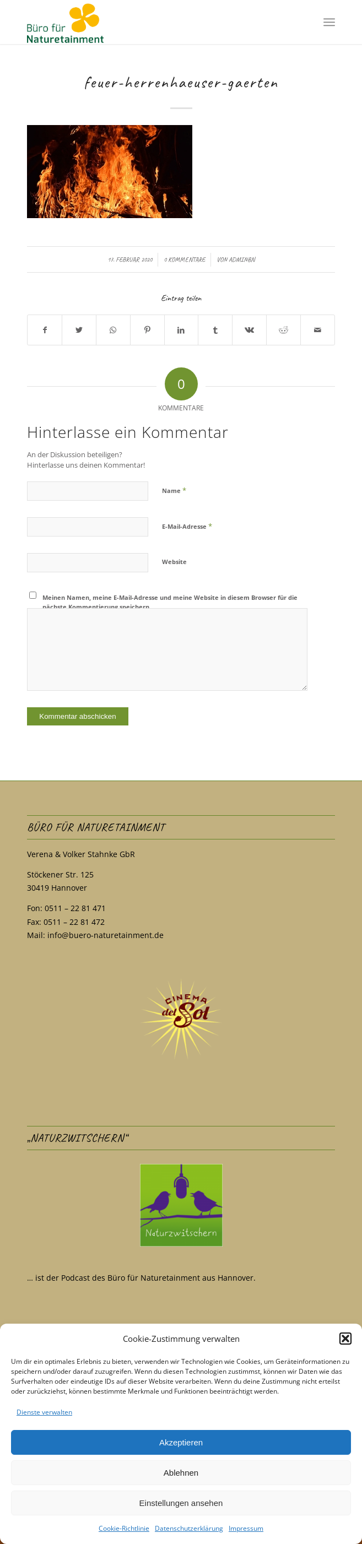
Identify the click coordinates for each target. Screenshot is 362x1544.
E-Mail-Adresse (187, 526)
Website (174, 561)
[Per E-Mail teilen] (317, 330)
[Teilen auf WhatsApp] (113, 330)
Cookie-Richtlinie (124, 1528)
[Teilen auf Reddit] (283, 330)
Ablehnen (181, 1472)
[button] (345, 1338)
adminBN (242, 259)
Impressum (246, 1528)
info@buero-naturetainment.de (105, 935)
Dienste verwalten (44, 1412)
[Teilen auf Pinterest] (147, 330)
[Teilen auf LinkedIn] (181, 330)
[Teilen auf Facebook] (45, 330)
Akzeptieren (181, 1442)
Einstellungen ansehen (181, 1503)
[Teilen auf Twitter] (79, 330)
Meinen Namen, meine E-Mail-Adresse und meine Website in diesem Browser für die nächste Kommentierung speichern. (170, 602)
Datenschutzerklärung (189, 1528)
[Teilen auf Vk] (249, 330)
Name (174, 490)
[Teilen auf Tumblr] (215, 330)
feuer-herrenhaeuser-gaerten (181, 82)
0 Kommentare (184, 259)
